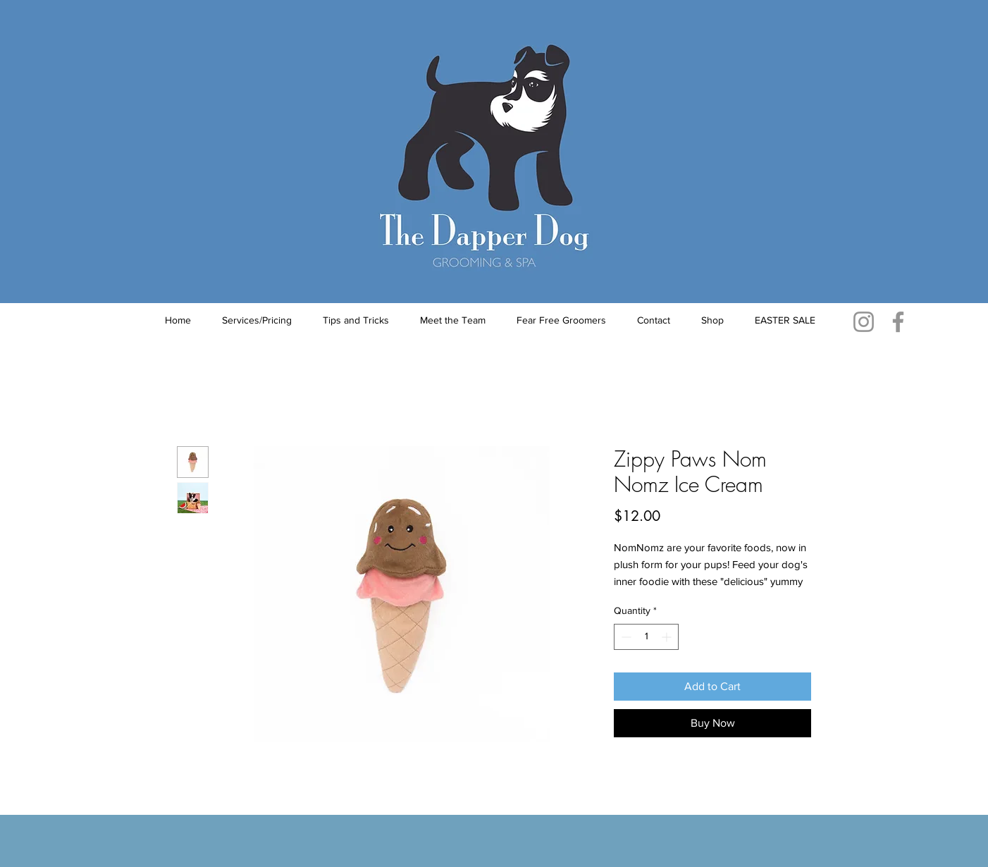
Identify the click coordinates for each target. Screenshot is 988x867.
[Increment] (668, 637)
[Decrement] (625, 637)
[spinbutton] (646, 637)
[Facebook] (898, 322)
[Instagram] (863, 322)
